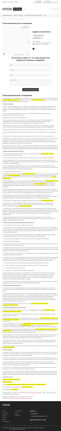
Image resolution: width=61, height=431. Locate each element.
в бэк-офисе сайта (32, 392)
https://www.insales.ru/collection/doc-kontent (21, 398)
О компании (5, 413)
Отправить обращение (31, 89)
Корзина (17, 413)
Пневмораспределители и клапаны (33, 15)
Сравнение (17, 415)
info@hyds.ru (47, 1)
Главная (4, 19)
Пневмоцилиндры (7, 15)
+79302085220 (37, 1)
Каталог (17, 9)
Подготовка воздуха (18, 15)
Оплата (16, 2)
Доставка (11, 2)
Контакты (5, 2)
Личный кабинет (6, 421)
